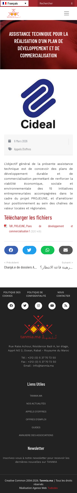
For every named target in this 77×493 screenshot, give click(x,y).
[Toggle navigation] (66, 13)
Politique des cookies (11, 294)
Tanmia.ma (36, 396)
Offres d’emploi (36, 419)
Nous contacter (63, 294)
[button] (11, 250)
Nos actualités (36, 403)
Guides (36, 427)
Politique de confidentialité (36, 294)
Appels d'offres (22, 149)
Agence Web (45, 488)
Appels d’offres (36, 411)
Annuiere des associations (36, 435)
